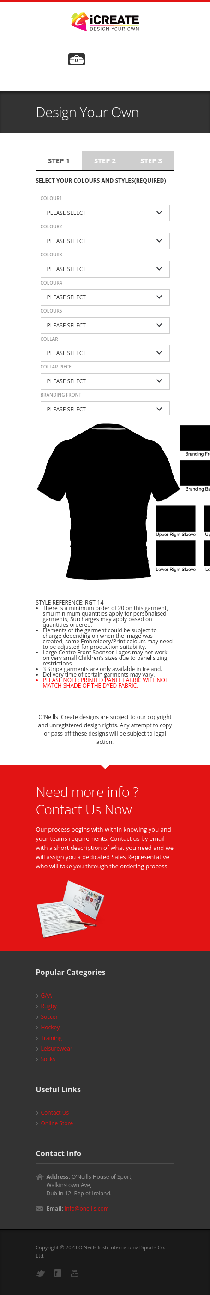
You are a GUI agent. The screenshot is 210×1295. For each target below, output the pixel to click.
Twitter (40, 1273)
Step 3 (151, 160)
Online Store (57, 1123)
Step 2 (105, 160)
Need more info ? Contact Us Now (87, 800)
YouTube (74, 1273)
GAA (46, 995)
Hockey (50, 1027)
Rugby (49, 1006)
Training (51, 1038)
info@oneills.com (87, 1208)
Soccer (49, 1017)
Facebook (57, 1273)
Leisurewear (56, 1048)
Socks (48, 1059)
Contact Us (55, 1113)
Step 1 (59, 160)
